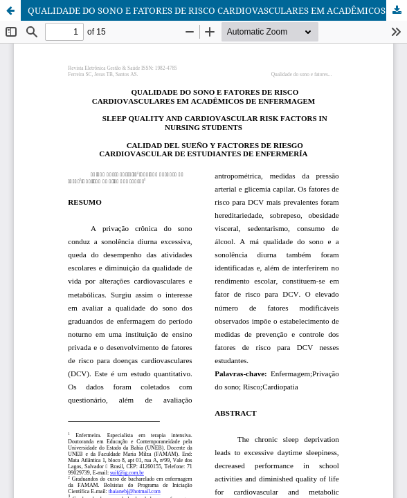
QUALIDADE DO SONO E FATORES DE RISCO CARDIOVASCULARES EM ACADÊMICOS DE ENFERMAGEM (217, 10)
